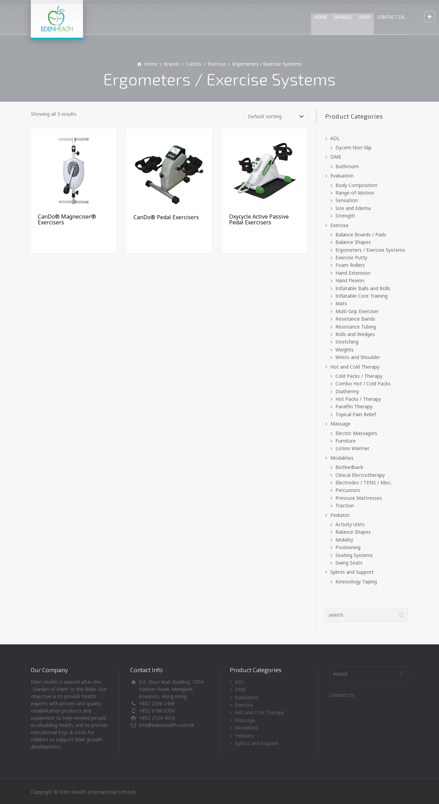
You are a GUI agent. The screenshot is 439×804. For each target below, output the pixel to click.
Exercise (217, 64)
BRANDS (343, 17)
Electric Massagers (356, 433)
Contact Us (341, 695)
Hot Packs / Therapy (358, 399)
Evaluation (342, 175)
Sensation (346, 200)
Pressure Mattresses (358, 498)
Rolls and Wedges (355, 334)
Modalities (342, 458)
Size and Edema (353, 208)
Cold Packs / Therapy (358, 376)
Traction (344, 505)
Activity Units (350, 524)
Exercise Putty (351, 257)
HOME (321, 17)
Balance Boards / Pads (360, 234)
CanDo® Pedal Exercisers (166, 217)
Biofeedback (349, 467)
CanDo (193, 64)
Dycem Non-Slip (353, 147)
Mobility (344, 539)
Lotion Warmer (352, 448)
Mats (341, 303)
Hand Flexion (349, 280)
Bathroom (347, 166)
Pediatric (340, 515)
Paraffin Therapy (353, 406)
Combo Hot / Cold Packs (363, 383)
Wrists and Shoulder (357, 357)
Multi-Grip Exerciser (357, 311)
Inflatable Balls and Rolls (362, 288)
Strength (345, 215)
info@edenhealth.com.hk (166, 725)
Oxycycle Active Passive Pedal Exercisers (259, 219)
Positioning (347, 547)
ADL (335, 138)
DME (335, 156)
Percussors (347, 490)
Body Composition (356, 185)
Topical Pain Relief (355, 414)
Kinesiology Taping (356, 581)
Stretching (346, 341)
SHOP (364, 17)
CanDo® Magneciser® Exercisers (67, 219)
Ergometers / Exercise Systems (370, 250)
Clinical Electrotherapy (360, 475)
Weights (344, 349)
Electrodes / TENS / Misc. (363, 482)
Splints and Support (352, 572)
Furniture (345, 440)
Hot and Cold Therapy (354, 366)
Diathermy (347, 391)
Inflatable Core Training (361, 296)
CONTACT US (391, 17)
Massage (340, 423)
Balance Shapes (353, 242)
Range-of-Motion (354, 192)
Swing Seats (349, 562)
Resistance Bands (355, 319)
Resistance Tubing (355, 326)
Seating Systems (354, 555)
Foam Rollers (350, 265)
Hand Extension (352, 273)
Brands (171, 64)
